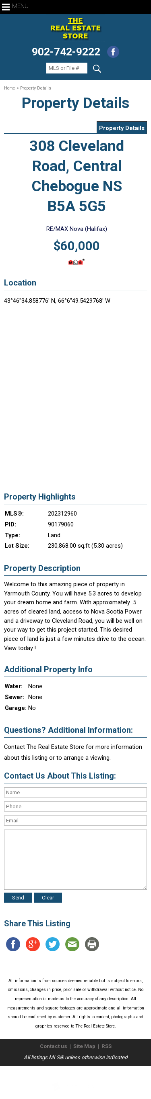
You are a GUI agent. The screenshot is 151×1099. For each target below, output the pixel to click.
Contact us (53, 1046)
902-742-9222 (66, 51)
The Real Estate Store (72, 1072)
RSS (106, 1046)
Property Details (122, 128)
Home (9, 88)
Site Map (84, 1046)
